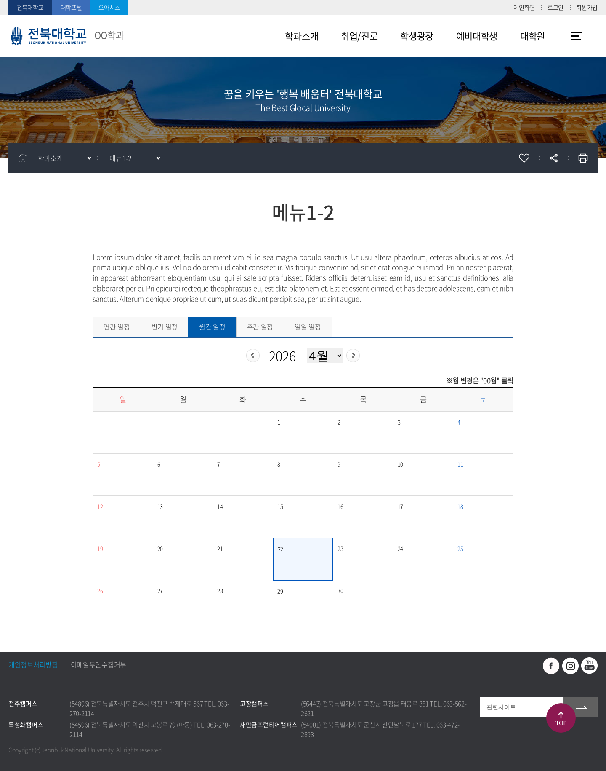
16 (340, 506)
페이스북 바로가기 (551, 665)
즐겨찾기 (524, 158)
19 (100, 548)
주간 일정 (260, 326)
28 (220, 590)
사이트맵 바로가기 (577, 36)
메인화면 (524, 7)
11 (460, 464)
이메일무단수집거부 (98, 664)
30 (340, 590)
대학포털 (71, 7)
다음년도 (353, 355)
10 (400, 464)
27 (160, 590)
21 (220, 548)
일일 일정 (308, 326)
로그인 (555, 7)
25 (460, 548)
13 (160, 506)
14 (220, 506)
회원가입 (587, 7)
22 (280, 549)
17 (400, 506)
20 (160, 548)
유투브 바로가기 (589, 665)
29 (280, 591)
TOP (561, 723)
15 (280, 506)
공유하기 (553, 158)
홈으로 (23, 158)
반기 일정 (165, 326)
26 (100, 590)
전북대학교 (30, 7)
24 (400, 548)
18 (460, 506)
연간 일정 (117, 326)
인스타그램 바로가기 (570, 665)
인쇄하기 (583, 158)
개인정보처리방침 (33, 664)
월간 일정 (212, 326)
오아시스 (109, 7)
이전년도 (253, 355)
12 (100, 506)
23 (340, 548)
